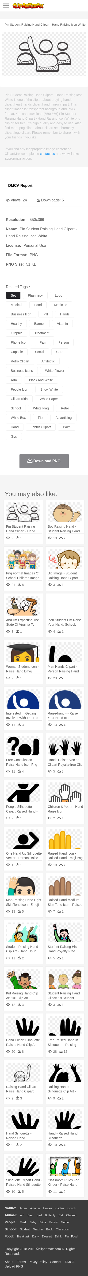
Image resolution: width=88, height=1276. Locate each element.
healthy (16, 324)
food (38, 305)
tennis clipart (41, 427)
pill (45, 314)
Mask (23, 1222)
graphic (16, 333)
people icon (19, 389)
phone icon (19, 342)
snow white (49, 389)
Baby (33, 1222)
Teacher (38, 1229)
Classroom (62, 1229)
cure (59, 352)
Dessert (47, 1236)
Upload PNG (14, 1266)
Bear (30, 1215)
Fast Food (71, 1236)
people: (11, 1222)
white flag (41, 408)
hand (15, 427)
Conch (71, 1208)
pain (43, 342)
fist (40, 418)
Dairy (35, 1236)
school (16, 408)
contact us (47, 154)
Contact (55, 1262)
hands (64, 314)
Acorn (23, 1208)
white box (18, 418)
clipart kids (19, 399)
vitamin (62, 324)
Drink (58, 1236)
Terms (21, 1262)
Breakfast (23, 1236)
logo (58, 295)
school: (11, 1229)
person (63, 342)
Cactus (59, 1208)
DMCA (69, 1262)
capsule (17, 352)
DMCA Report (20, 186)
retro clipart (20, 361)
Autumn (35, 1208)
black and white (41, 380)
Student (25, 1229)
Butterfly (50, 1215)
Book (49, 1229)
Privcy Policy (38, 1262)
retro (65, 408)
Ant (22, 1215)
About (9, 1262)
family (53, 1222)
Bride (42, 1222)
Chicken (71, 1215)
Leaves (47, 1208)
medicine (60, 305)
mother (65, 1222)
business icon (21, 314)
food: (9, 1236)
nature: (10, 1208)
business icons (22, 371)
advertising (63, 418)
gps (14, 436)
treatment (41, 333)
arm (14, 380)
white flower (54, 371)
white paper (49, 399)
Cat (61, 1215)
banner (39, 324)
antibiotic (48, 361)
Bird (39, 1215)
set (13, 295)
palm (66, 427)
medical (16, 305)
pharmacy (35, 295)
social (39, 352)
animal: (11, 1215)
